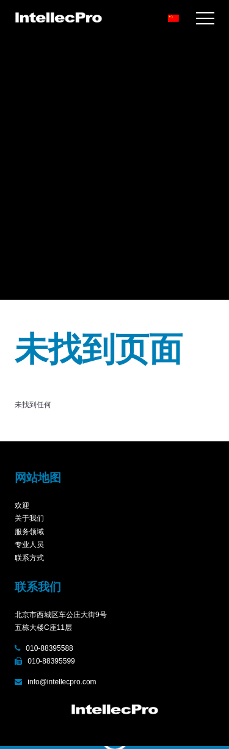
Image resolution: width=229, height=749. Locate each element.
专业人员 (29, 544)
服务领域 (29, 531)
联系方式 (29, 558)
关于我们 (29, 518)
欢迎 (22, 505)
